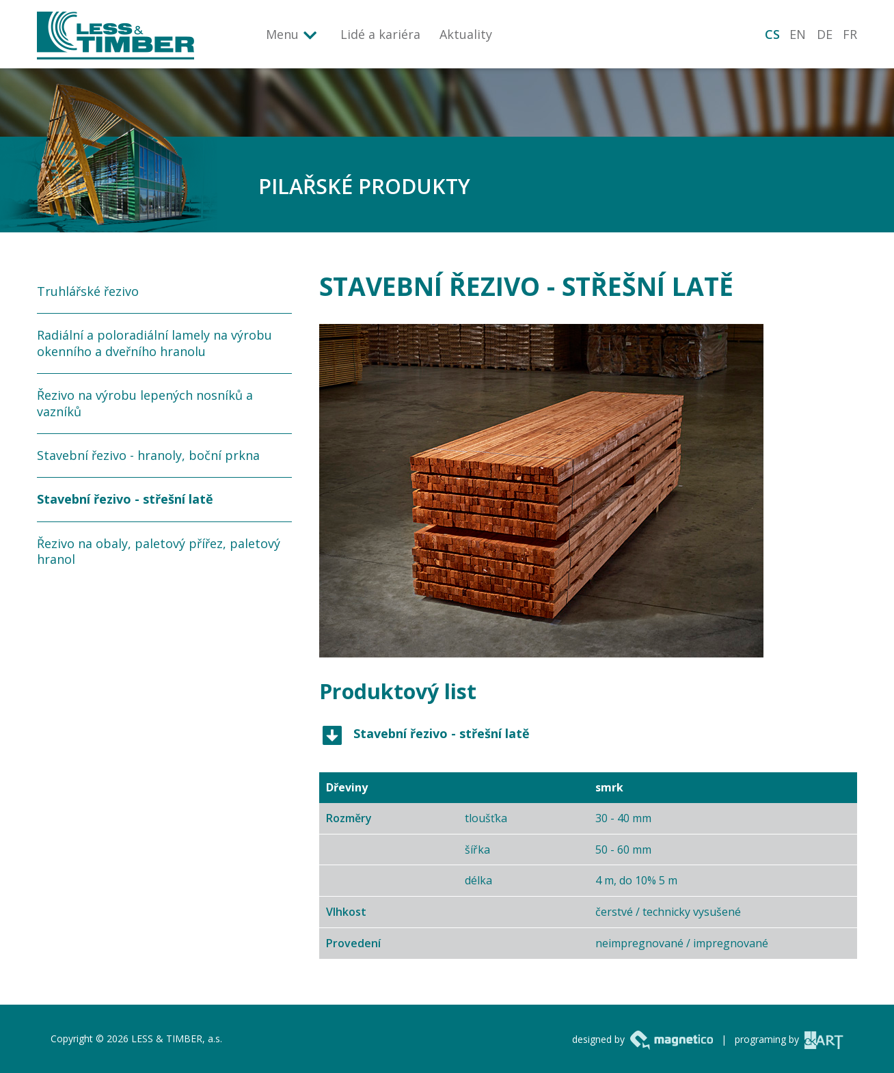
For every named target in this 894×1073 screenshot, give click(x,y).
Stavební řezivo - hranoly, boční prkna (148, 455)
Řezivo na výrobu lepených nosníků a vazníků (145, 403)
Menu (282, 34)
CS (772, 34)
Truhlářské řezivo (88, 291)
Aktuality (465, 34)
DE (824, 34)
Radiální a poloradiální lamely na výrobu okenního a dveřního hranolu (154, 343)
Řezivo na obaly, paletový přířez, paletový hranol (158, 551)
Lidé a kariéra (380, 34)
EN (797, 34)
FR (850, 34)
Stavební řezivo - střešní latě (125, 499)
